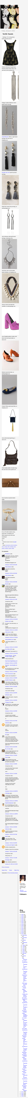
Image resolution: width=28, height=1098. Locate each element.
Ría (6, 734)
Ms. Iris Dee (7, 748)
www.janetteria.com (9, 639)
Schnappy (7, 859)
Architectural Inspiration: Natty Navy (24, 1049)
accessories (8, 545)
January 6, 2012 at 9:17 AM (11, 599)
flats (8, 546)
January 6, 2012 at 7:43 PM (11, 773)
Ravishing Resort (24, 1053)
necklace (6, 548)
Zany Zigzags (24, 1090)
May (23, 949)
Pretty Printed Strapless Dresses (24, 1015)
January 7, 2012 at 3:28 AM (11, 826)
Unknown (7, 722)
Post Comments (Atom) (13, 872)
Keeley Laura (8, 621)
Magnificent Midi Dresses (24, 1000)
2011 (22, 1091)
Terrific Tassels (24, 1070)
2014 (22, 931)
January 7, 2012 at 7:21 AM (11, 857)
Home (10, 870)
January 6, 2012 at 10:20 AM (11, 619)
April (23, 950)
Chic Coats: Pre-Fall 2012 (24, 984)
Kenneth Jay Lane (6, 172)
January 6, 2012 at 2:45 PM (11, 686)
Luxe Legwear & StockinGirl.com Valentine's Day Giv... (24, 1023)
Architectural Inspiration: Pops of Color (24, 1032)
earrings (5, 546)
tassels (10, 548)
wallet (13, 548)
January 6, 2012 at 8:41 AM (11, 564)
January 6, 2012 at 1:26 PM (11, 663)
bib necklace (14, 545)
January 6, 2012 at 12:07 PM (11, 653)
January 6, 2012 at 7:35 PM (11, 755)
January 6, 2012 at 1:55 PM (11, 671)
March (23, 952)
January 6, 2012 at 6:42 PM (11, 746)
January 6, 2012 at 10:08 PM (11, 791)
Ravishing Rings (24, 1036)
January (24, 955)
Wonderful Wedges (24, 1055)
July (23, 946)
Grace (6, 757)
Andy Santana (8, 566)
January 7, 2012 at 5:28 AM (11, 842)
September (24, 942)
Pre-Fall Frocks (24, 987)
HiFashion (7, 694)
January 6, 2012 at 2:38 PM (11, 677)
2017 (22, 926)
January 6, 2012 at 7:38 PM (11, 763)
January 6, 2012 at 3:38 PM (11, 700)
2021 (22, 921)
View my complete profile (23, 891)
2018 (22, 925)
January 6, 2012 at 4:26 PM (11, 711)
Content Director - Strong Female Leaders (10, 656)
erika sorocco (8, 632)
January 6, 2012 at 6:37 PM (11, 720)
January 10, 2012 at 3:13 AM (11, 864)
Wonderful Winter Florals (24, 1087)
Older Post (16, 870)
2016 (22, 928)
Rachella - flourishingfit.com (11, 665)
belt (11, 545)
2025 (22, 916)
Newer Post (4, 870)
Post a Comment (5, 867)
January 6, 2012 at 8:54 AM (11, 573)
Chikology (7, 793)
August (24, 945)
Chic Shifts (24, 1028)
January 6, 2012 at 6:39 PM (11, 732)
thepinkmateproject (9, 802)
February (24, 953)
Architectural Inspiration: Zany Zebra (24, 971)
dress (3, 546)
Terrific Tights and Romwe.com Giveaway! (24, 1042)
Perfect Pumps (24, 1072)
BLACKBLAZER (8, 649)
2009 (22, 1094)
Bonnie (6, 583)
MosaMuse (7, 553)
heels (15, 546)
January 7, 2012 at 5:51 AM (11, 851)
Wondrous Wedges (24, 1011)
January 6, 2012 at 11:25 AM (11, 637)
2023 (22, 918)
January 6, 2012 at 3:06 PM (11, 692)
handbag (11, 546)
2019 (22, 924)
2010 (22, 1093)
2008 (22, 1096)
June (23, 947)
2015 (22, 929)
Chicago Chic (8, 702)
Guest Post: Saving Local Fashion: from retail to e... (24, 978)
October (24, 940)
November (24, 937)
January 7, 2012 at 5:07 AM (11, 834)
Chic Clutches (24, 959)
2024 (22, 917)
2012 (22, 933)
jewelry (3, 548)
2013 (22, 932)
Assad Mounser (5, 136)
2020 (22, 922)
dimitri (6, 836)
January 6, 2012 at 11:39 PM (11, 800)
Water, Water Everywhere (24, 991)
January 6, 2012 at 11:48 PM (11, 813)
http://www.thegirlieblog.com (11, 661)
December (24, 935)
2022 (22, 920)
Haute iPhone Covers (24, 1058)
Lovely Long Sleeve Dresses (24, 995)
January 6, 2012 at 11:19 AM (11, 630)
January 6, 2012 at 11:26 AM (11, 647)
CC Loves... (24, 960)
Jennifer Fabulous (9, 680)
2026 (22, 914)
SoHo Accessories (9, 673)
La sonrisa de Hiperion (10, 845)
